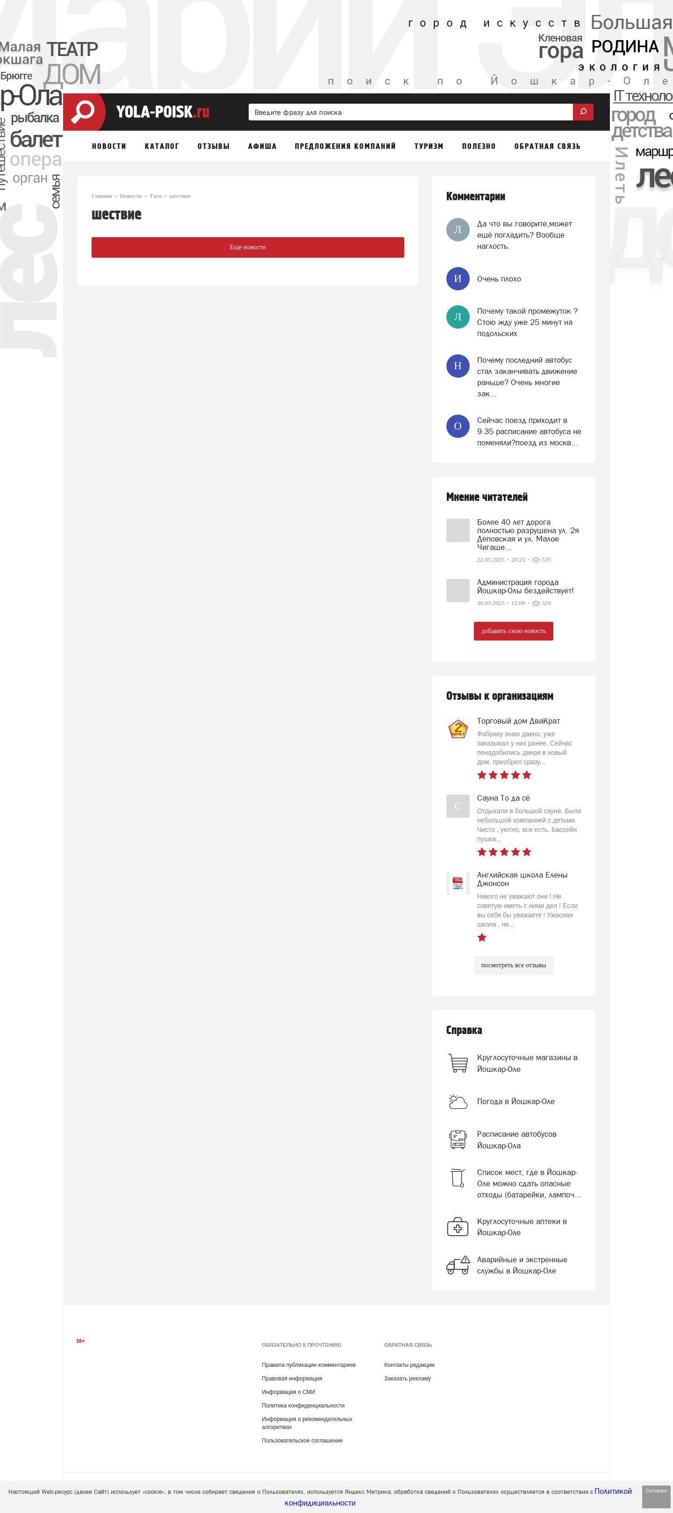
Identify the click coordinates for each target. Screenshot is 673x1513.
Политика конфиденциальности (303, 1405)
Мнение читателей (487, 497)
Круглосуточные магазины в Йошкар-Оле (527, 1063)
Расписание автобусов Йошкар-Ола (517, 1139)
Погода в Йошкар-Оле (516, 1101)
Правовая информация (292, 1378)
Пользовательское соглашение (302, 1440)
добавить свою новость (513, 630)
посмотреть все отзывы (513, 965)
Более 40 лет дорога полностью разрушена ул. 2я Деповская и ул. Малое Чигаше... (528, 534)
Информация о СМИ (288, 1392)
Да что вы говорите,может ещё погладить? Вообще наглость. (524, 235)
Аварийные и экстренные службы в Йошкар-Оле (522, 1265)
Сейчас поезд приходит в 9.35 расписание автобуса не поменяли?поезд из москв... (529, 431)
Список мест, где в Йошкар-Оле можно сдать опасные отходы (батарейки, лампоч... (529, 1184)
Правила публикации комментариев (309, 1365)
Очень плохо (499, 278)
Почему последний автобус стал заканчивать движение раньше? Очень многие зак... (527, 377)
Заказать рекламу (407, 1378)
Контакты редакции (409, 1365)
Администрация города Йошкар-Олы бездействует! (525, 586)
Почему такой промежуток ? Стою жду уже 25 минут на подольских (527, 322)
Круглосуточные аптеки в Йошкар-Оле (522, 1227)
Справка (464, 1030)
